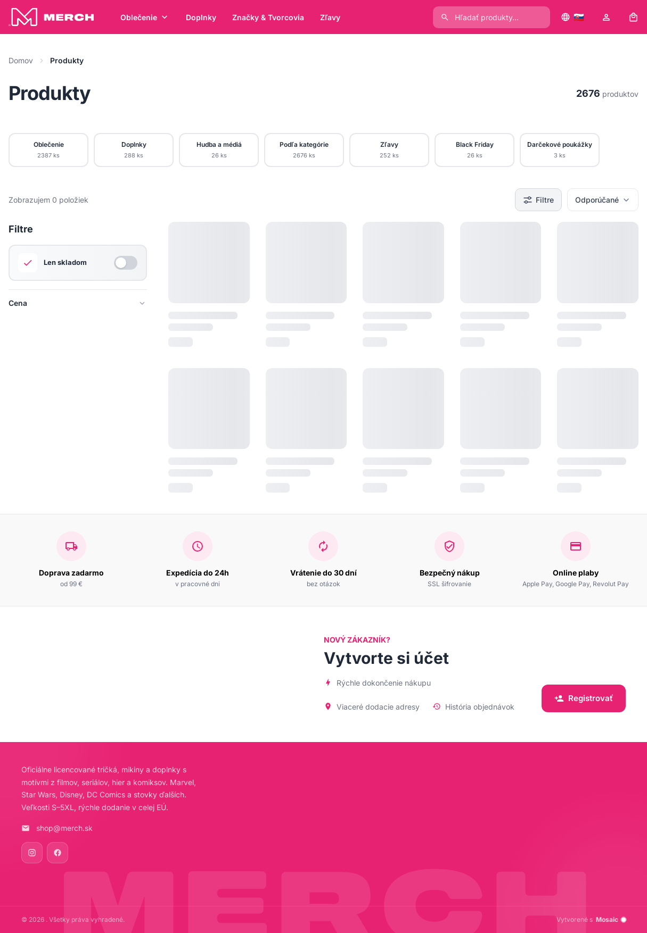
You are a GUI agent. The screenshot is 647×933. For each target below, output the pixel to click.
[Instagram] (32, 852)
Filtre (538, 200)
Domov (21, 60)
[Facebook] (57, 852)
